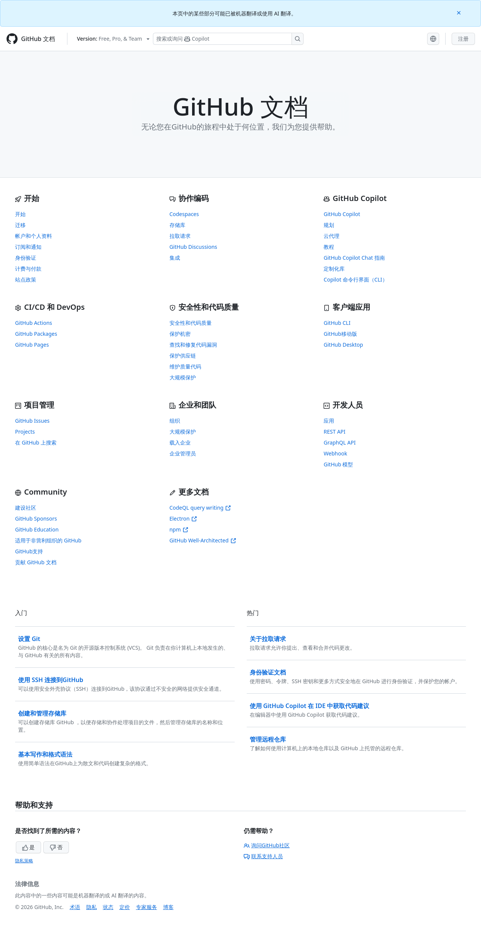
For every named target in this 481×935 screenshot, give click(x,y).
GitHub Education (37, 529)
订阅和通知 (28, 246)
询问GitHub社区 (267, 845)
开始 (20, 214)
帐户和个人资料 (33, 235)
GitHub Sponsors (36, 518)
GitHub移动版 (340, 333)
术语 (75, 907)
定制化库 (334, 268)
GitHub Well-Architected (202, 540)
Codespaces (184, 214)
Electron (183, 518)
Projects (25, 431)
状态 (108, 907)
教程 (329, 246)
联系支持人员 (263, 856)
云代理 (331, 235)
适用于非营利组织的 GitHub (48, 540)
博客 (168, 907)
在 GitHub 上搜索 (35, 442)
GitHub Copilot (342, 214)
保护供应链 (182, 355)
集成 (174, 257)
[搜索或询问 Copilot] (228, 39)
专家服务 (146, 907)
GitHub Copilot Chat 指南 (354, 257)
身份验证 (25, 257)
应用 (329, 420)
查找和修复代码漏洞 (193, 344)
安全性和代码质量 (190, 322)
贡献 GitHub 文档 (35, 562)
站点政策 (25, 279)
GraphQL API (340, 442)
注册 (463, 38)
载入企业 (180, 442)
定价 (124, 907)
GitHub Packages (36, 333)
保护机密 (180, 333)
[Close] (460, 12)
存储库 (177, 224)
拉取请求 (180, 235)
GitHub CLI (337, 322)
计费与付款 (28, 268)
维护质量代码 (185, 366)
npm (178, 529)
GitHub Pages (32, 344)
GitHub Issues (32, 420)
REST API (334, 431)
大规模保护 (182, 377)
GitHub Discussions (193, 246)
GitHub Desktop (343, 344)
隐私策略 (24, 860)
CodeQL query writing (200, 507)
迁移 (20, 224)
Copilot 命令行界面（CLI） (355, 279)
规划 (329, 224)
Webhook (335, 453)
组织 (174, 420)
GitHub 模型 (338, 464)
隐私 (91, 907)
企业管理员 (182, 453)
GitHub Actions (33, 322)
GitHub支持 (29, 551)
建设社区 (25, 507)
